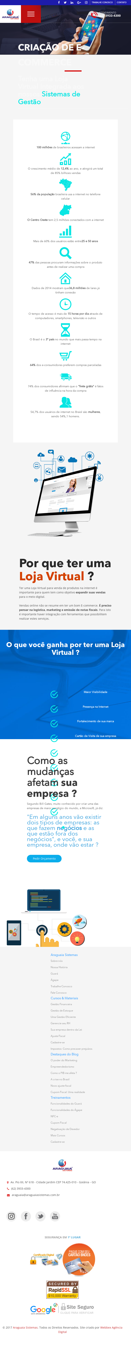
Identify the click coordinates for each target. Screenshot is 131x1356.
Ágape (54, 980)
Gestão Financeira (61, 1004)
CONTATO (121, 3)
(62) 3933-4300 (110, 16)
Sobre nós (57, 961)
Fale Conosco (59, 993)
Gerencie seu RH (60, 1023)
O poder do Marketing (64, 1060)
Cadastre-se (58, 1042)
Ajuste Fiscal (58, 1036)
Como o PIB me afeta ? (64, 1073)
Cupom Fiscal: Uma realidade (68, 1092)
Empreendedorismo (62, 1067)
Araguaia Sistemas (25, 1327)
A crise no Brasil (60, 1079)
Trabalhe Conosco (61, 986)
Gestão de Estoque (62, 1010)
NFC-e (54, 1116)
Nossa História (59, 967)
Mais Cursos (58, 1135)
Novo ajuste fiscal (61, 1086)
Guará (54, 974)
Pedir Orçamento (44, 858)
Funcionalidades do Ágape (66, 1110)
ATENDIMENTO (107, 12)
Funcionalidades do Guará (66, 1104)
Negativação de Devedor (65, 1129)
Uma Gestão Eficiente (63, 1017)
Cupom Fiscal (59, 1123)
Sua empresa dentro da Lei (66, 1030)
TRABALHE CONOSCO (102, 3)
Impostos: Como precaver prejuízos (71, 1049)
